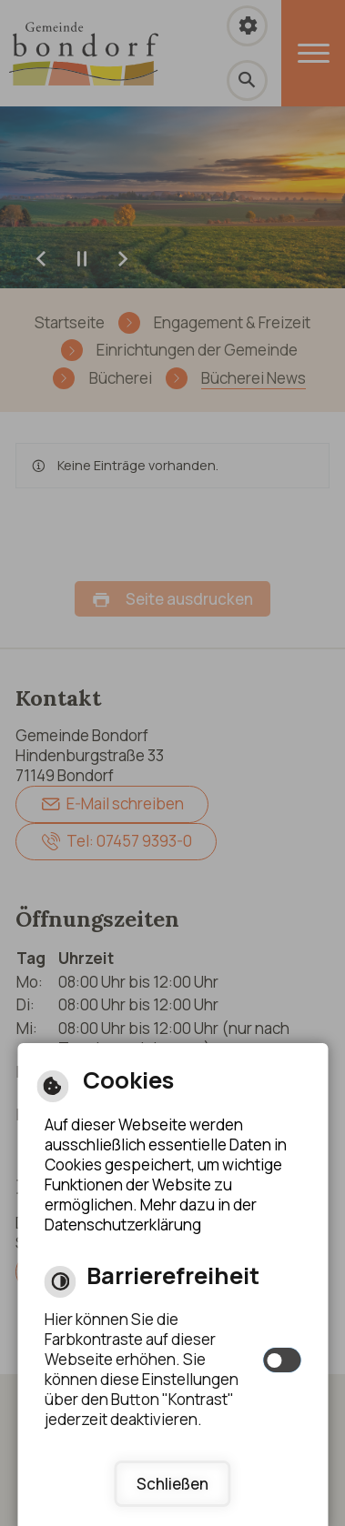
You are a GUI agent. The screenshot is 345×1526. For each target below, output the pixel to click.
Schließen (172, 1483)
